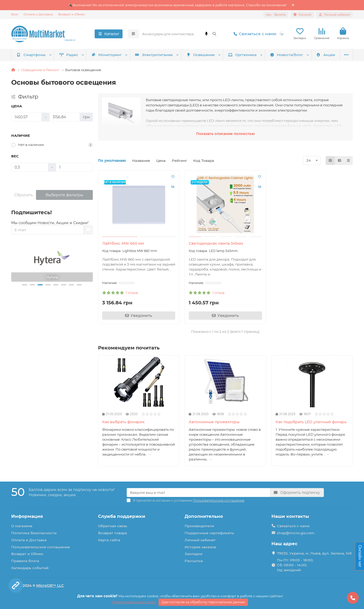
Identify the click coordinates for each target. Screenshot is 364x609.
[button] (24, 284)
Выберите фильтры (64, 195)
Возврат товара (112, 533)
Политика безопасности (34, 533)
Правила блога (25, 561)
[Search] (179, 33)
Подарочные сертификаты (209, 533)
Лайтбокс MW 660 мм (123, 243)
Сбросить (23, 195)
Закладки (193, 554)
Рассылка (194, 561)
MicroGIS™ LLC (50, 585)
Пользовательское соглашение (40, 547)
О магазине (21, 526)
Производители (199, 526)
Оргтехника (242, 55)
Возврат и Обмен (71, 14)
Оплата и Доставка (38, 14)
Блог (14, 14)
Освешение (200, 55)
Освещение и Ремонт (40, 70)
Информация (27, 516)
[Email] (198, 492)
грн (276, 14)
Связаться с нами (254, 34)
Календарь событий (29, 568)
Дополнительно (204, 516)
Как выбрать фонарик (123, 422)
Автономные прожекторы (214, 422)
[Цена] (26, 117)
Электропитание (154, 55)
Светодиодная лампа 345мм (216, 243)
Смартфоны (31, 55)
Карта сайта (109, 540)
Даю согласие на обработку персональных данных (203, 602)
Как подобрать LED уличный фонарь (311, 422)
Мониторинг (106, 55)
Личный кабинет (200, 540)
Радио (68, 55)
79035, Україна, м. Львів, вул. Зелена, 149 (314, 553)
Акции (325, 55)
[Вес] (29, 167)
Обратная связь (112, 526)
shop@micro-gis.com (295, 533)
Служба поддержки (121, 516)
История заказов (200, 547)
